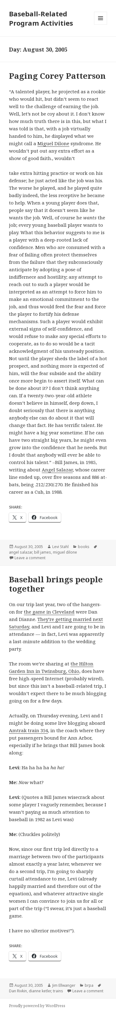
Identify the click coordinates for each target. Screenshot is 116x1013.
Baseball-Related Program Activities (41, 18)
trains (58, 991)
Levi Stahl (60, 546)
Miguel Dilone (53, 143)
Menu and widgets (100, 24)
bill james (42, 552)
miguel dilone (65, 552)
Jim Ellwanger (63, 985)
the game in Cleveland (49, 612)
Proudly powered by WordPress (37, 1005)
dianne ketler (40, 991)
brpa (89, 985)
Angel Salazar (57, 469)
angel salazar (20, 552)
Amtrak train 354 (28, 730)
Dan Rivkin (18, 991)
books (83, 546)
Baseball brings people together (56, 584)
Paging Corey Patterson (57, 75)
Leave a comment (30, 557)
